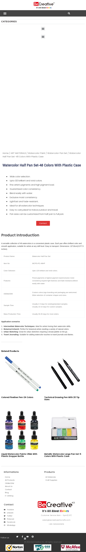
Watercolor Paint (36, 153)
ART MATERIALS (18, 153)
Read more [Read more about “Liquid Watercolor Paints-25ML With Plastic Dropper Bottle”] (1, 461)
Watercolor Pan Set (57, 153)
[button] (5, 13)
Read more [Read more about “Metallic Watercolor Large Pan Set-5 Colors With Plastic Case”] (44, 461)
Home (6, 153)
